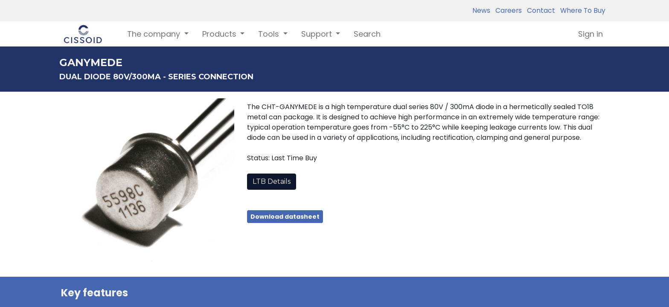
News (481, 10)
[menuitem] (367, 33)
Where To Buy (581, 10)
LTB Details (272, 181)
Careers (507, 10)
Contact (539, 10)
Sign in (590, 34)
